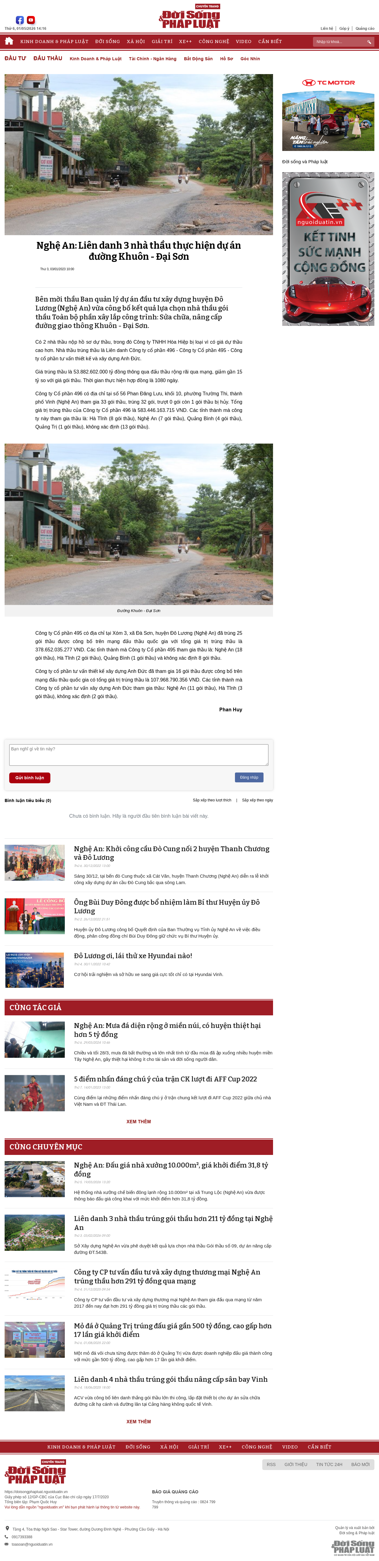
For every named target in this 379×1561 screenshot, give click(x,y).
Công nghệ (214, 41)
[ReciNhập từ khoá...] (343, 42)
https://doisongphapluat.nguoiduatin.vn (36, 1492)
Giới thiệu (296, 1464)
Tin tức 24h (329, 1464)
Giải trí (162, 41)
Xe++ (185, 41)
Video (244, 41)
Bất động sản (198, 58)
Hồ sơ (226, 58)
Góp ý (344, 28)
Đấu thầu (47, 58)
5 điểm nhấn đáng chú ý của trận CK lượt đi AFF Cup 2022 (165, 1079)
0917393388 (22, 1537)
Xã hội (136, 41)
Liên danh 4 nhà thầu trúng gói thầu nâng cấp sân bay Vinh (171, 1379)
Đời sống (107, 41)
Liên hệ (327, 28)
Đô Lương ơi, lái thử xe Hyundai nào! (133, 956)
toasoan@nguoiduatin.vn (32, 1544)
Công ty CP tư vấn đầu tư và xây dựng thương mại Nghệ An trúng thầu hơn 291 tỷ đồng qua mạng (167, 1276)
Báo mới (360, 1464)
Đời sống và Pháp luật (305, 161)
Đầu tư (15, 58)
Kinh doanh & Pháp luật (54, 41)
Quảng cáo (365, 28)
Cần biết (270, 41)
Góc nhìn (250, 58)
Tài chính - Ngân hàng (153, 58)
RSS (271, 1464)
